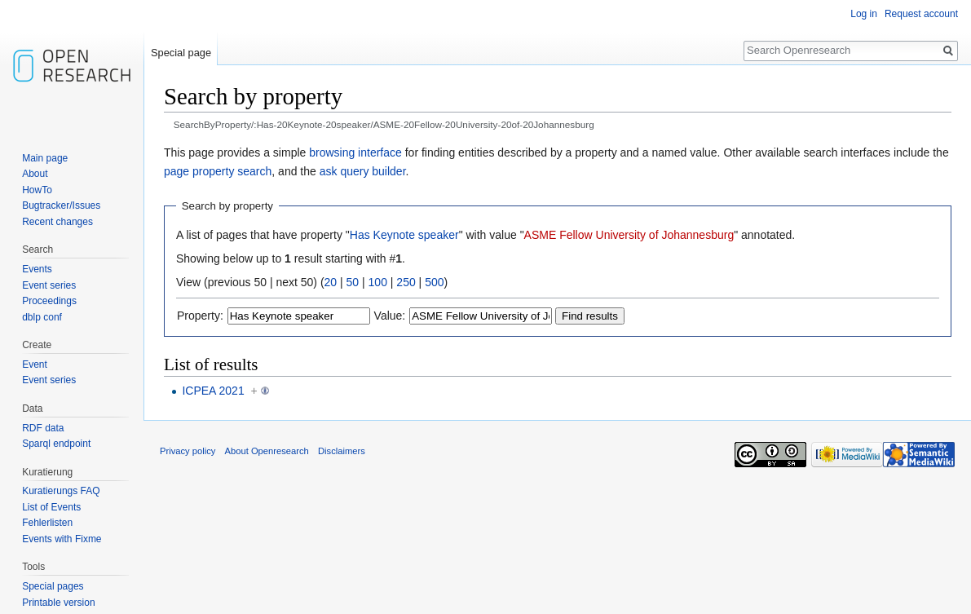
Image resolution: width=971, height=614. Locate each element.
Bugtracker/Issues (61, 205)
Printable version (58, 602)
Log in (863, 14)
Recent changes (57, 221)
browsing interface (355, 152)
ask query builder (363, 171)
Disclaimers (341, 451)
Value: (390, 315)
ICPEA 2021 (213, 390)
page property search (217, 171)
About (34, 173)
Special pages (52, 586)
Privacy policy (187, 451)
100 (378, 282)
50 (353, 282)
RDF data (43, 428)
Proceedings (49, 301)
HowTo (37, 190)
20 (331, 282)
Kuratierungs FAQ (60, 491)
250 (405, 282)
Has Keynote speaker (404, 234)
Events (37, 269)
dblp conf (42, 317)
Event (34, 364)
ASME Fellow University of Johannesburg (629, 234)
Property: (200, 315)
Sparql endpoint (56, 443)
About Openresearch (267, 451)
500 (434, 282)
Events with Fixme (61, 539)
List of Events (51, 507)
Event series (49, 285)
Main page (45, 158)
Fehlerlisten (47, 522)
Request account (921, 14)
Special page (181, 52)
